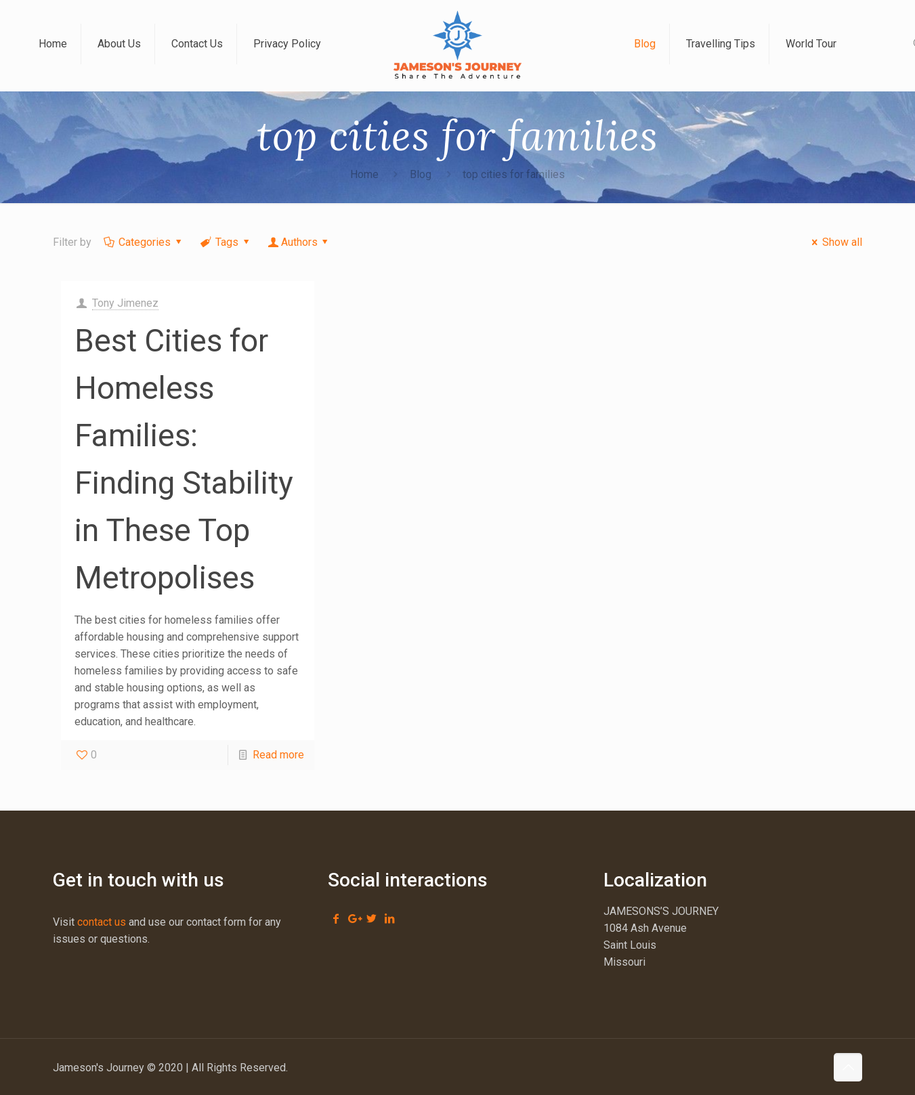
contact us (101, 922)
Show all (834, 242)
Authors (299, 242)
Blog (420, 174)
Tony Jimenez (125, 303)
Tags (225, 242)
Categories (144, 242)
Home (364, 174)
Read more (278, 754)
